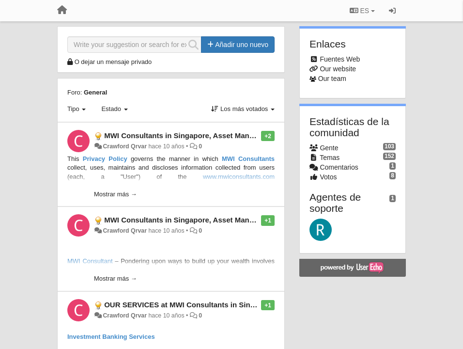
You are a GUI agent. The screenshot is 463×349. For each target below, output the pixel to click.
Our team (332, 78)
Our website (338, 69)
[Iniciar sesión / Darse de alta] (392, 10)
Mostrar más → (115, 194)
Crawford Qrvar (125, 146)
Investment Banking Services (111, 336)
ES (362, 11)
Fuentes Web (340, 59)
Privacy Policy (105, 158)
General (95, 92)
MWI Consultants (248, 158)
